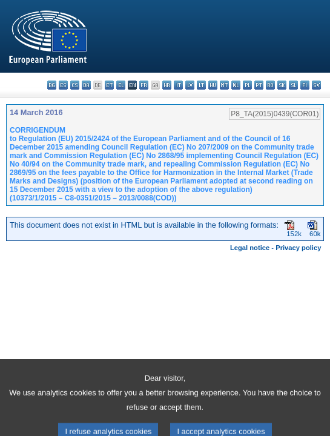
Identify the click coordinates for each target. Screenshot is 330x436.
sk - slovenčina (281, 85)
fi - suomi (304, 85)
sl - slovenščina (293, 85)
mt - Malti (224, 85)
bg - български (51, 85)
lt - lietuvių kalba (201, 85)
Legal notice (249, 247)
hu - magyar (212, 85)
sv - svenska (316, 85)
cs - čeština (74, 85)
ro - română (270, 85)
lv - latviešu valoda (189, 85)
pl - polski (247, 85)
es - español (63, 85)
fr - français (143, 85)
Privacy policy (298, 247)
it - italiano (178, 85)
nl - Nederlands (235, 85)
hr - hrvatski (166, 85)
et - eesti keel (109, 85)
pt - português (258, 85)
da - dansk (86, 85)
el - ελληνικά (120, 85)
